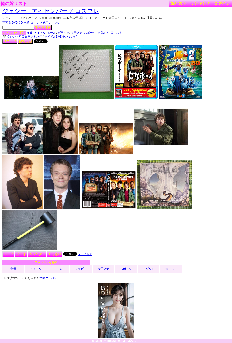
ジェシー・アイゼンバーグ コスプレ (50, 11)
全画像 (21, 254)
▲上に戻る (85, 254)
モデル (51, 32)
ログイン (222, 3)
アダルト (103, 32)
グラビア (63, 32)
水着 (27, 22)
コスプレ (36, 22)
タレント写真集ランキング (24, 36)
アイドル (40, 32)
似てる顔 (25, 41)
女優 (29, 32)
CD (21, 22)
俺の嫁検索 (43, 27)
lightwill (112, 340)
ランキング (200, 3)
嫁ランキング (51, 22)
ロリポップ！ (131, 340)
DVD (15, 22)
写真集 (6, 22)
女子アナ (76, 32)
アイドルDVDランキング (60, 36)
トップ (8, 254)
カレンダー (37, 254)
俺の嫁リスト (14, 3)
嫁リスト (179, 3)
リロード (9, 41)
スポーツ (90, 32)
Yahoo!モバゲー (49, 278)
